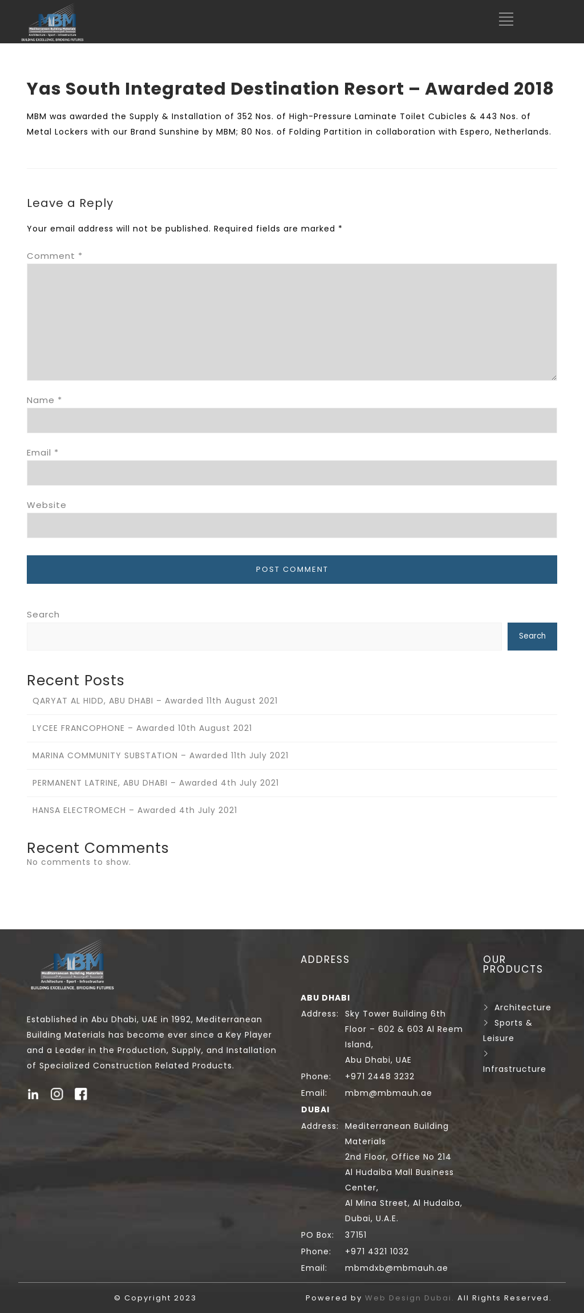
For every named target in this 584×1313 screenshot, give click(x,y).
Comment (55, 256)
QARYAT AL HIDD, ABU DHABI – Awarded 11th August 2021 (155, 700)
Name (44, 400)
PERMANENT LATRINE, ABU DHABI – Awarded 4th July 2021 (156, 782)
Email (43, 452)
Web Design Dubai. (411, 1297)
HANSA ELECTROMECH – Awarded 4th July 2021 (135, 810)
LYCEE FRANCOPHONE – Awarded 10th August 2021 (142, 728)
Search (43, 614)
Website (47, 505)
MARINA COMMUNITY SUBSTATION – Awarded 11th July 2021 (161, 755)
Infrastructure (514, 1069)
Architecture (522, 1007)
